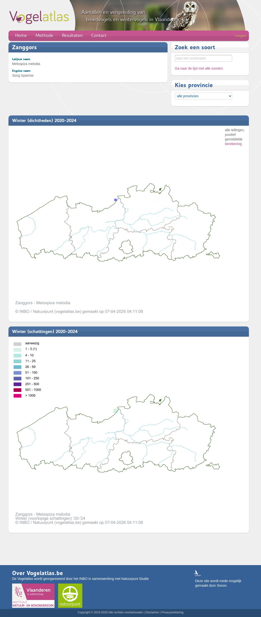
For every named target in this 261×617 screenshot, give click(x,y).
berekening (233, 144)
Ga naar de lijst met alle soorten (199, 68)
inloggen (240, 36)
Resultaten (72, 35)
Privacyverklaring (172, 612)
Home (21, 35)
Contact (99, 35)
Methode (44, 35)
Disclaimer (152, 612)
